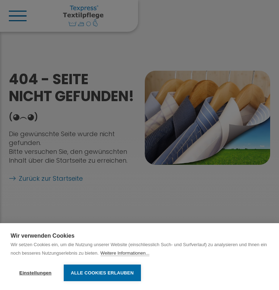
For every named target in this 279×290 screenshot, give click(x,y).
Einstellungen (35, 273)
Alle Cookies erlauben (102, 273)
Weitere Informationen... (125, 253)
